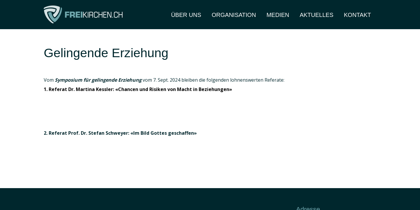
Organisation (234, 15)
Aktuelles (316, 15)
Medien (278, 15)
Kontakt (357, 15)
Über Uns (186, 15)
